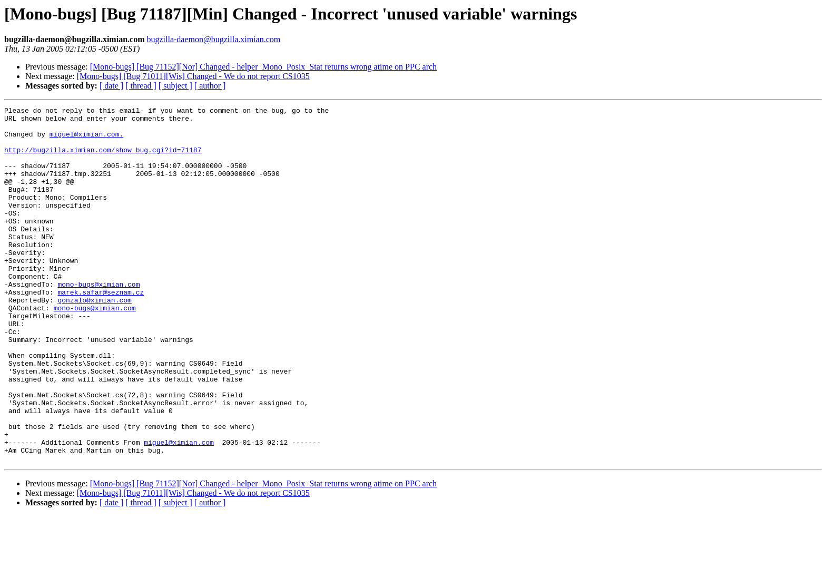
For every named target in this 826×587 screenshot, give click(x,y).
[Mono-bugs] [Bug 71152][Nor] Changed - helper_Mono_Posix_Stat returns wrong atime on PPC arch (263, 66)
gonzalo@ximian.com (94, 339)
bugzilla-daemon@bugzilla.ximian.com (213, 39)
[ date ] (111, 85)
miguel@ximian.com (179, 510)
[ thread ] (140, 85)
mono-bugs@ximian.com (98, 320)
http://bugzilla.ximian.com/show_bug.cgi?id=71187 (102, 159)
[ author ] (210, 85)
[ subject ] (175, 85)
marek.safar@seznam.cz (100, 330)
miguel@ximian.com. (86, 140)
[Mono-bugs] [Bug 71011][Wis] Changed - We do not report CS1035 (193, 76)
